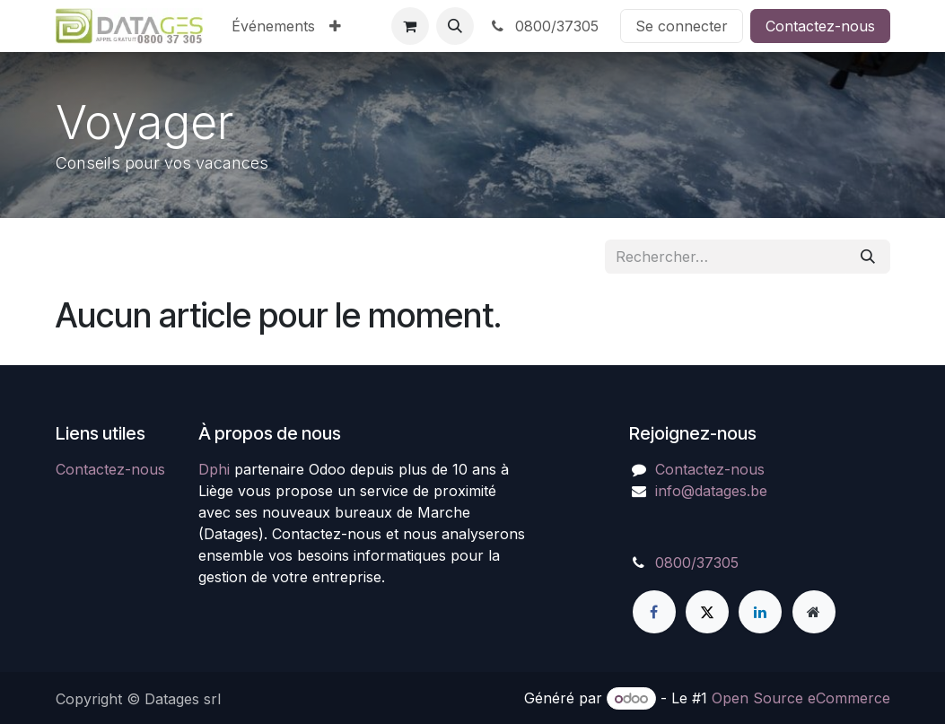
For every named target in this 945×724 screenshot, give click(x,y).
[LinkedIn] (760, 611)
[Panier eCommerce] (410, 26)
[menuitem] (273, 26)
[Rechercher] (867, 257)
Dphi (214, 469)
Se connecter (681, 26)
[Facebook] (654, 611)
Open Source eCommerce (801, 698)
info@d (679, 491)
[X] (707, 611)
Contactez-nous (820, 26)
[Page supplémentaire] (814, 611)
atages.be (735, 491)
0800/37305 (543, 26)
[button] (455, 26)
